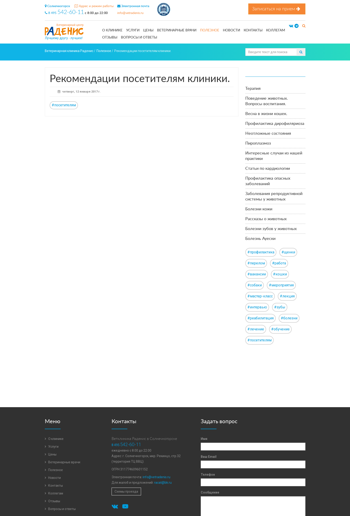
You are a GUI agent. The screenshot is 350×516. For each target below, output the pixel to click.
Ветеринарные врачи (176, 30)
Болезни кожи (258, 209)
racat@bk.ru (163, 482)
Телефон (208, 474)
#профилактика (260, 252)
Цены (148, 30)
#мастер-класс (260, 296)
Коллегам (275, 30)
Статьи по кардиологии (267, 169)
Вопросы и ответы (139, 37)
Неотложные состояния (268, 134)
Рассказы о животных (266, 219)
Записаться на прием (277, 8)
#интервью (257, 307)
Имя (204, 439)
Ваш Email (208, 456)
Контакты (253, 30)
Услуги (132, 30)
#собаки (254, 285)
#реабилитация (260, 318)
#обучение (280, 329)
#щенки (288, 252)
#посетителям (64, 105)
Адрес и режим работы (94, 6)
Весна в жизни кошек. (266, 114)
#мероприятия (281, 285)
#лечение (255, 329)
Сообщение (210, 492)
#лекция (287, 296)
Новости (231, 30)
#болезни (289, 318)
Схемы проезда (126, 491)
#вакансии (256, 274)
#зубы (279, 307)
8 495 (65, 13)
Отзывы (109, 37)
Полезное (209, 30)
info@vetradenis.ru (130, 13)
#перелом (256, 263)
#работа (279, 263)
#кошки (280, 274)
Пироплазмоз (258, 143)
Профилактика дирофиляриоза (274, 124)
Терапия (253, 89)
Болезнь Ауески (260, 239)
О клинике (112, 30)
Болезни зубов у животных (271, 229)
